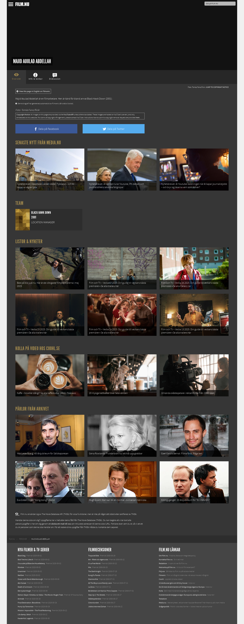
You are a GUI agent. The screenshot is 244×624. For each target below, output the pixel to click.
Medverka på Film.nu (167, 567)
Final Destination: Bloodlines (29, 603)
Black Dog (21, 556)
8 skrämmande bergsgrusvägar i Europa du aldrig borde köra (182, 595)
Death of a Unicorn (25, 587)
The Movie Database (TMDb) (90, 520)
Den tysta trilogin (24, 591)
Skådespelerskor (94, 599)
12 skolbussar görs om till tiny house (173, 583)
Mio (89, 567)
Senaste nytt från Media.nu (38, 143)
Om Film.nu (163, 556)
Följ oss (162, 571)
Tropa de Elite (93, 556)
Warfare (21, 575)
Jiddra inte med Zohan (97, 606)
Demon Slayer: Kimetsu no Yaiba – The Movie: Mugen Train (40, 595)
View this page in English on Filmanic (33, 91)
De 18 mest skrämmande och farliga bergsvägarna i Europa (181, 587)
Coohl (161, 579)
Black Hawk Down (96, 98)
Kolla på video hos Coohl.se (37, 348)
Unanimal (22, 571)
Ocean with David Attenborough (30, 579)
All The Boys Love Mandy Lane (100, 583)
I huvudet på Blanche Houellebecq (31, 563)
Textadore (163, 599)
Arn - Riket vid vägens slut (98, 559)
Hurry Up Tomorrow (25, 606)
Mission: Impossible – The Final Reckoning (34, 610)
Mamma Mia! (93, 579)
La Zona (91, 587)
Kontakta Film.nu (166, 559)
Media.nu (162, 603)
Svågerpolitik (164, 606)
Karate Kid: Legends (25, 618)
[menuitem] (12, 539)
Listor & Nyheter (29, 241)
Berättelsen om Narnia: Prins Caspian (102, 591)
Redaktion (163, 563)
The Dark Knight (94, 571)
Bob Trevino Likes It (25, 559)
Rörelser (21, 567)
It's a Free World (94, 563)
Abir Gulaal (22, 583)
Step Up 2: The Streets (96, 595)
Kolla (161, 591)
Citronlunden (93, 603)
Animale (21, 599)
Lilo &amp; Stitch (24, 614)
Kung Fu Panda (94, 575)
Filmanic (162, 575)
